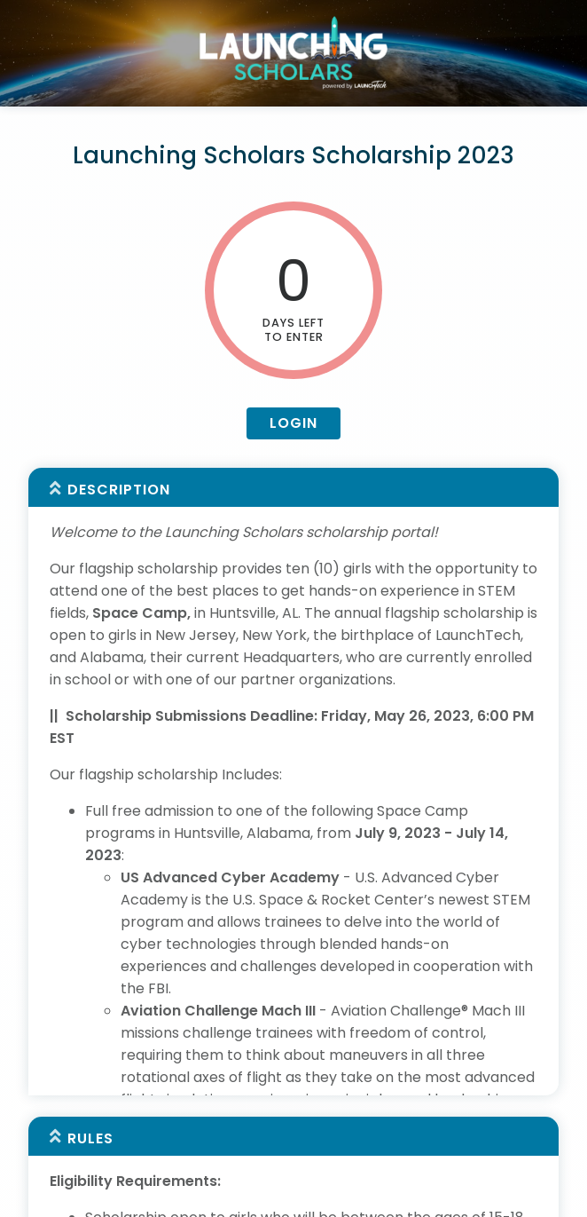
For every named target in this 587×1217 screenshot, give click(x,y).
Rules (90, 1069)
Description (118, 489)
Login (293, 423)
